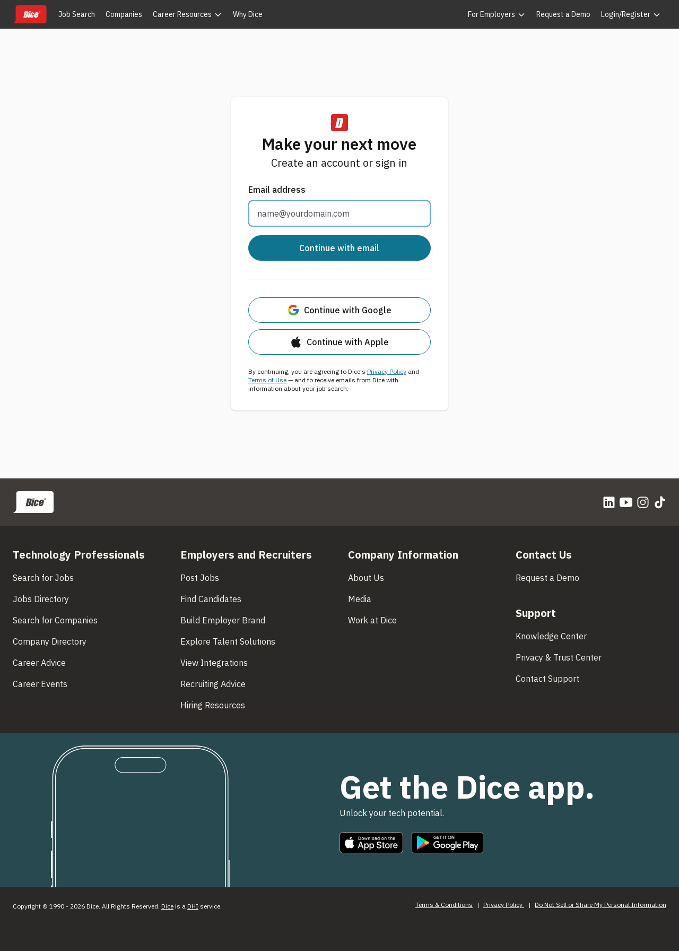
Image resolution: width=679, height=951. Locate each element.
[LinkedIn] (609, 502)
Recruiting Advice (213, 684)
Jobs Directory (41, 599)
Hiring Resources (212, 705)
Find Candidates (210, 599)
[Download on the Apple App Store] (371, 842)
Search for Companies (55, 620)
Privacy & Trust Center (559, 657)
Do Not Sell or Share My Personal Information (600, 905)
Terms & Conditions (444, 905)
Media (359, 599)
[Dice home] (30, 14)
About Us (366, 577)
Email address (277, 189)
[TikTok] (660, 502)
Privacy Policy (386, 371)
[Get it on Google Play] (447, 842)
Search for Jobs (43, 577)
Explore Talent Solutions (227, 641)
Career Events (40, 684)
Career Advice (39, 662)
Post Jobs (199, 577)
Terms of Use (267, 380)
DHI (192, 906)
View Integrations (214, 662)
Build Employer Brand (222, 620)
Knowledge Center (551, 636)
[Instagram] (643, 502)
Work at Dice (372, 620)
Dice (167, 906)
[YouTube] (626, 502)
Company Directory (49, 641)
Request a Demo (547, 577)
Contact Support (547, 678)
